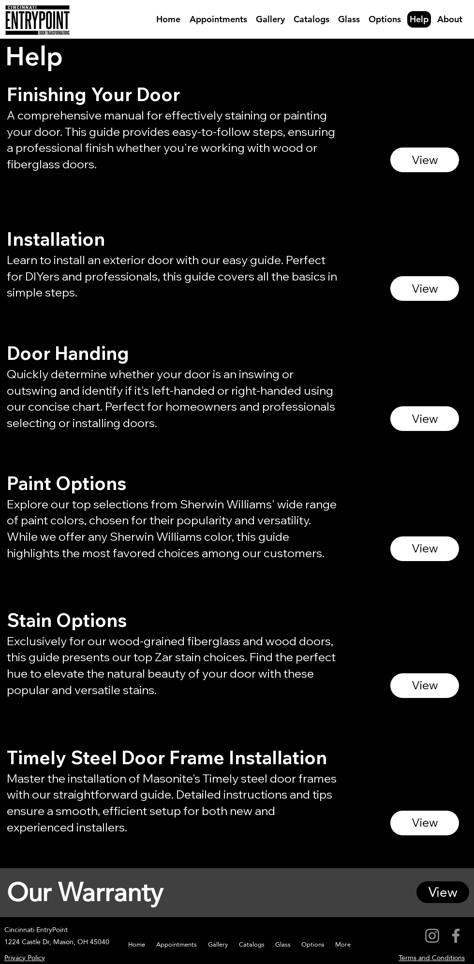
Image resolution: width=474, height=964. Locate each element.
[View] (424, 160)
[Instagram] (432, 935)
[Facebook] (455, 935)
